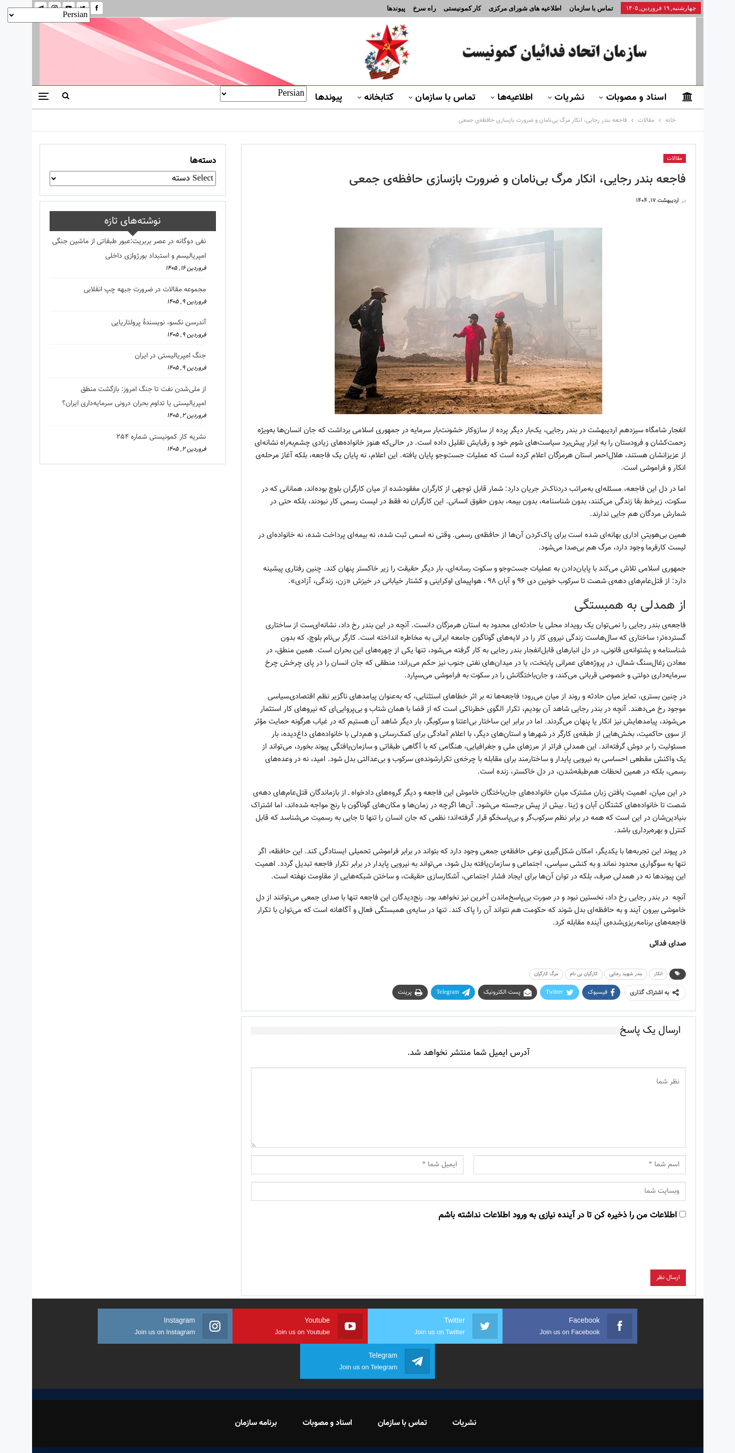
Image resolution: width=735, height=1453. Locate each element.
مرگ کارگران (546, 974)
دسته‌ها (203, 160)
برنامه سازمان (256, 1388)
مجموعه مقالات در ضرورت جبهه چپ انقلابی (145, 289)
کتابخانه (379, 98)
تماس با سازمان (591, 8)
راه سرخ (424, 8)
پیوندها (396, 8)
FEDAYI (345, 1432)
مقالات (674, 158)
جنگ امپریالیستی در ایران (170, 355)
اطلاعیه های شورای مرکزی (525, 8)
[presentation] (610, 1249)
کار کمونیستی (462, 8)
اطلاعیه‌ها (515, 98)
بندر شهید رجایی (625, 974)
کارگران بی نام (584, 974)
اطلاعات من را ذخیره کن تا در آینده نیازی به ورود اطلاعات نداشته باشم (557, 1215)
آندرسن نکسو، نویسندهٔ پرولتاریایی (158, 322)
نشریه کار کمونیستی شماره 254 (161, 437)
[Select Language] (263, 94)
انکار (658, 974)
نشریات (569, 98)
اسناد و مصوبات (636, 98)
